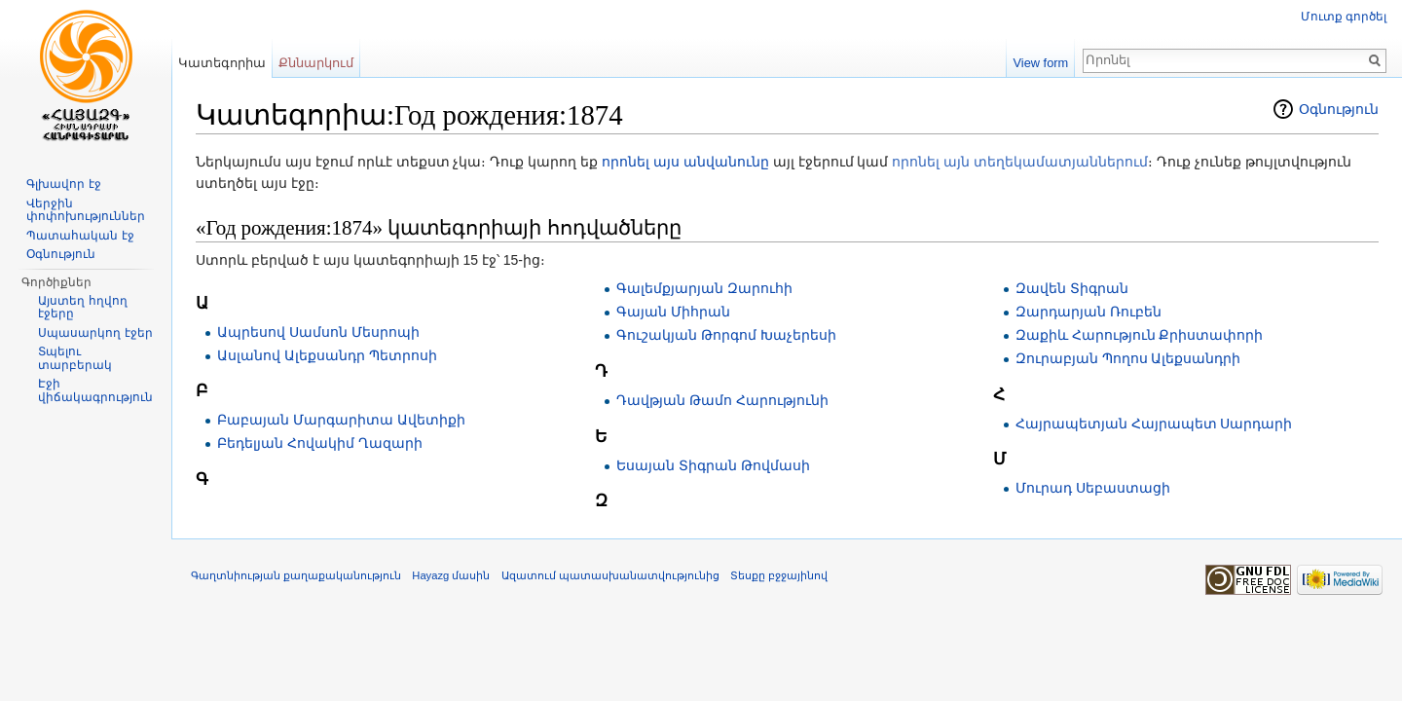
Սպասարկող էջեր (95, 333)
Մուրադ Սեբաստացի (1092, 488)
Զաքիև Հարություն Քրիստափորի (1139, 335)
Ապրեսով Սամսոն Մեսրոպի (318, 332)
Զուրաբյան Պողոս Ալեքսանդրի (1128, 358)
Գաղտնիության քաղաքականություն (296, 575)
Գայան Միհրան (673, 311)
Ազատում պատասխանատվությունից (610, 575)
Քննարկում (315, 62)
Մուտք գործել (1343, 16)
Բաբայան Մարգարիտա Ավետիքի (341, 419)
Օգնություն (1339, 109)
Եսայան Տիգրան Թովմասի (713, 465)
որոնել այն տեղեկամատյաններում (1020, 161)
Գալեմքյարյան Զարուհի (704, 288)
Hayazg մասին (451, 575)
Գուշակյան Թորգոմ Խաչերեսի (726, 335)
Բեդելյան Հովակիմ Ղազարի (320, 443)
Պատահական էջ (79, 235)
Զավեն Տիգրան (1071, 288)
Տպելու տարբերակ (75, 358)
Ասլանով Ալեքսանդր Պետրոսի (327, 355)
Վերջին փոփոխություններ (85, 210)
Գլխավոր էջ (63, 184)
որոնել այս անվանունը (685, 161)
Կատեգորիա (222, 62)
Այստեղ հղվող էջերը (82, 307)
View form (1041, 62)
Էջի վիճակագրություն (95, 390)
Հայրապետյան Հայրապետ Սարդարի (1154, 423)
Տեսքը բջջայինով (779, 575)
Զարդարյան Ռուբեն (1088, 311)
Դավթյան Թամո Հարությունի (722, 400)
